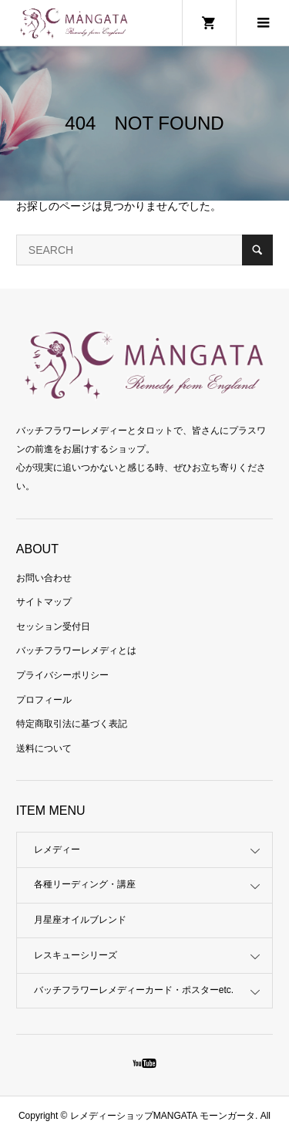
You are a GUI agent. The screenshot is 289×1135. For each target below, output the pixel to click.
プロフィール (44, 699)
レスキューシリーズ (75, 955)
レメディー (57, 849)
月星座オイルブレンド (80, 919)
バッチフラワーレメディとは (76, 650)
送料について (44, 748)
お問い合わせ (44, 578)
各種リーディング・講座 (85, 884)
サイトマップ (44, 601)
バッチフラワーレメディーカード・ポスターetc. (134, 990)
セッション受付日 (53, 626)
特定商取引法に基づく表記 (71, 723)
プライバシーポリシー (62, 675)
